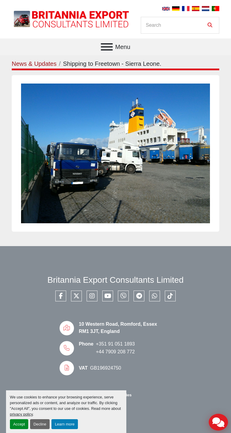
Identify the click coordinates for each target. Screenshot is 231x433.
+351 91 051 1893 (115, 343)
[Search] (176, 25)
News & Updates (34, 63)
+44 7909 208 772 (115, 351)
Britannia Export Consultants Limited (116, 280)
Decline (39, 424)
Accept (19, 424)
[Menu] (107, 46)
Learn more (64, 424)
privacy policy (21, 414)
